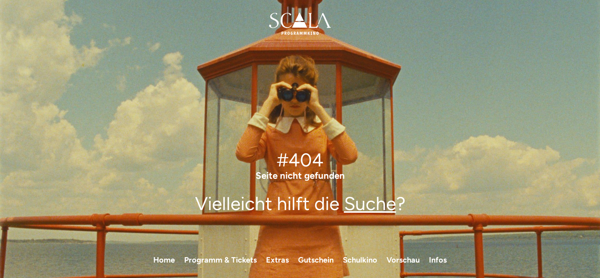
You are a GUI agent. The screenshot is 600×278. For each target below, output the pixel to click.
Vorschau (403, 259)
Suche (370, 203)
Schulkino (360, 259)
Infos (438, 259)
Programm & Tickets (220, 259)
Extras (277, 259)
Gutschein (316, 259)
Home (164, 259)
